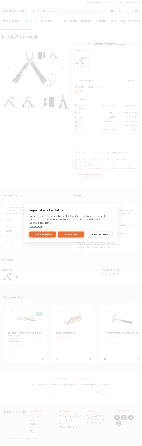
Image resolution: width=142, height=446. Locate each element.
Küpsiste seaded (99, 234)
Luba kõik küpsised (42, 234)
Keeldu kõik (71, 234)
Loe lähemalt (35, 226)
